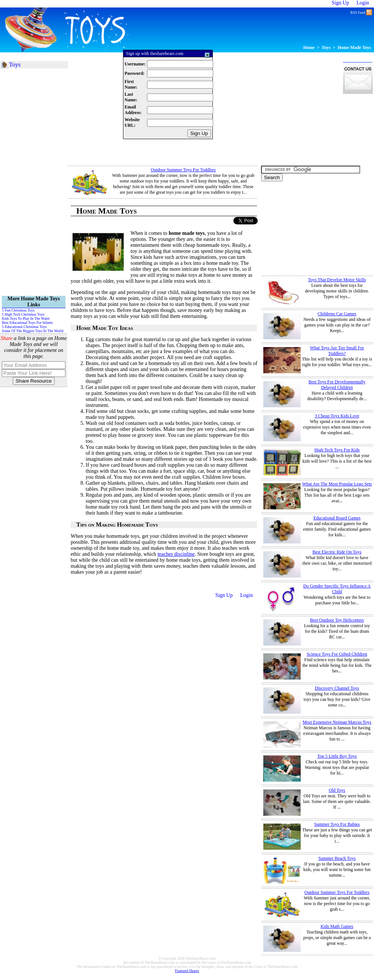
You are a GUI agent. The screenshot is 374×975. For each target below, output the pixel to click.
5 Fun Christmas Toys (18, 310)
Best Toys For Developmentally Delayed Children (337, 384)
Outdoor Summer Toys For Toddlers (183, 169)
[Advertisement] (140, 3)
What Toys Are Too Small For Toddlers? (337, 350)
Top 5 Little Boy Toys (336, 756)
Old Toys (337, 790)
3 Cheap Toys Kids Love (337, 415)
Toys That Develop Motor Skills (337, 279)
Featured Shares (187, 971)
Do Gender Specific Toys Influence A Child (337, 588)
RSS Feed (361, 12)
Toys (326, 47)
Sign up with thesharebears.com (154, 53)
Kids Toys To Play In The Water (26, 318)
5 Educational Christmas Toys (24, 327)
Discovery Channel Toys (337, 688)
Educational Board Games (337, 518)
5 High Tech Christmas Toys (23, 314)
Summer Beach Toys (337, 858)
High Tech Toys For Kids (336, 450)
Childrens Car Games (337, 313)
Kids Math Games (337, 926)
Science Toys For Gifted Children (337, 654)
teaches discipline (175, 554)
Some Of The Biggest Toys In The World (32, 331)
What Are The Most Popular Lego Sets (337, 484)
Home (309, 47)
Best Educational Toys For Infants (27, 323)
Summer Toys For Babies (337, 824)
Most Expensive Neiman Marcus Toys (337, 722)
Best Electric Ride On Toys (337, 552)
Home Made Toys (354, 47)
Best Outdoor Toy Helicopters (337, 620)
